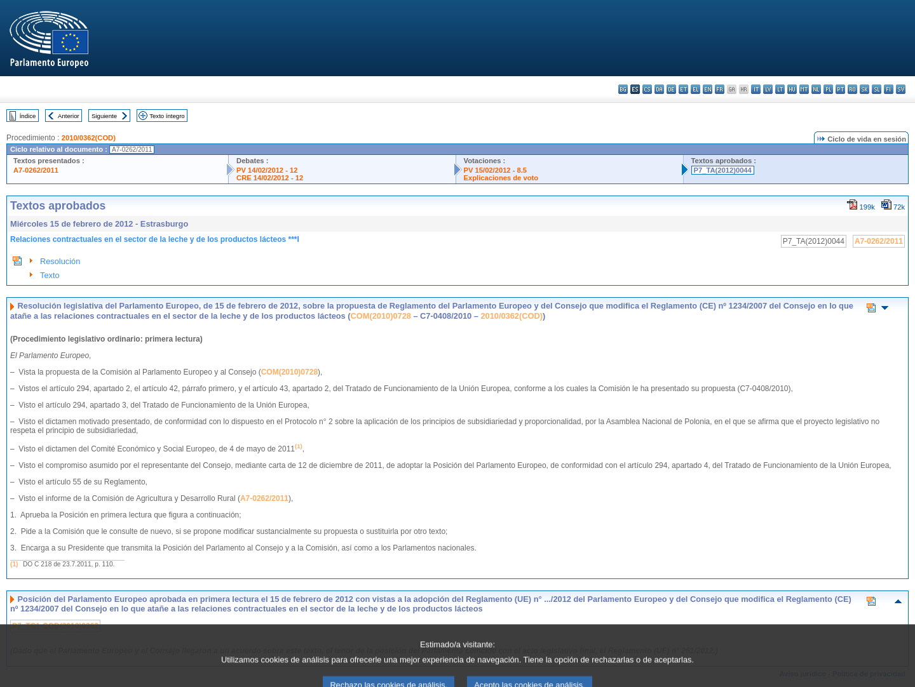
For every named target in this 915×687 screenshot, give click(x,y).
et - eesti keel (683, 89)
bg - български (623, 89)
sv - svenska (900, 89)
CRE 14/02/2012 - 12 (269, 178)
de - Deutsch (671, 89)
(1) (14, 564)
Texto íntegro (166, 115)
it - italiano (756, 89)
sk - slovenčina (864, 89)
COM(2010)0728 (381, 316)
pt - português (840, 89)
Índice (28, 115)
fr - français (719, 89)
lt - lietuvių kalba (780, 89)
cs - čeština (647, 89)
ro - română (852, 89)
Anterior (68, 115)
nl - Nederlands (816, 89)
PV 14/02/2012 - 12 (266, 170)
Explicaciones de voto (501, 178)
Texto (50, 275)
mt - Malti (804, 89)
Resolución (60, 261)
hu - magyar (792, 89)
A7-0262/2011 (35, 170)
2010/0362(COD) (89, 138)
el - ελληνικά (695, 89)
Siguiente (104, 115)
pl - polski (828, 89)
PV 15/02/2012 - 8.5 (495, 170)
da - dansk (659, 89)
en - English (707, 89)
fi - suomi (888, 89)
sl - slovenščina (876, 89)
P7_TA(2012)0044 (723, 170)
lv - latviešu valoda (768, 89)
